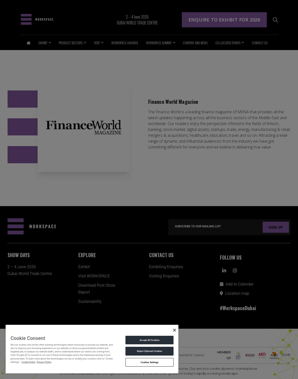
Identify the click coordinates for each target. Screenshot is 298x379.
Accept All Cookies (149, 340)
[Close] (174, 330)
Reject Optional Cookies (149, 351)
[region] (92, 348)
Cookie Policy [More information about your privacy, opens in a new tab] (28, 362)
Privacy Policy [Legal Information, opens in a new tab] (44, 362)
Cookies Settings (149, 362)
